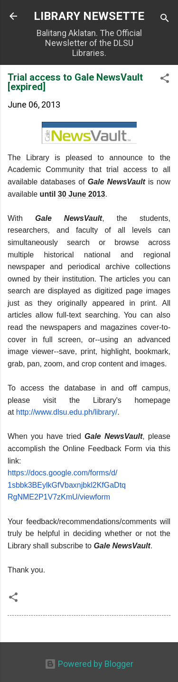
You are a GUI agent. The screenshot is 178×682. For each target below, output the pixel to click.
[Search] (164, 19)
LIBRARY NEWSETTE (89, 16)
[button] (164, 80)
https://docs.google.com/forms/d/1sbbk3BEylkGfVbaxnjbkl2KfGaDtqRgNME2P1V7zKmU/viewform (67, 485)
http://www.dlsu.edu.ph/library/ (66, 412)
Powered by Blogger (89, 664)
